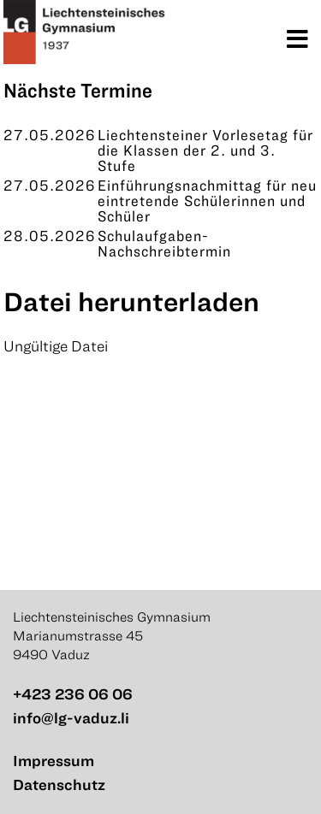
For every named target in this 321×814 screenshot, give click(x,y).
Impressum (53, 761)
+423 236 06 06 (73, 694)
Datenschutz (59, 784)
